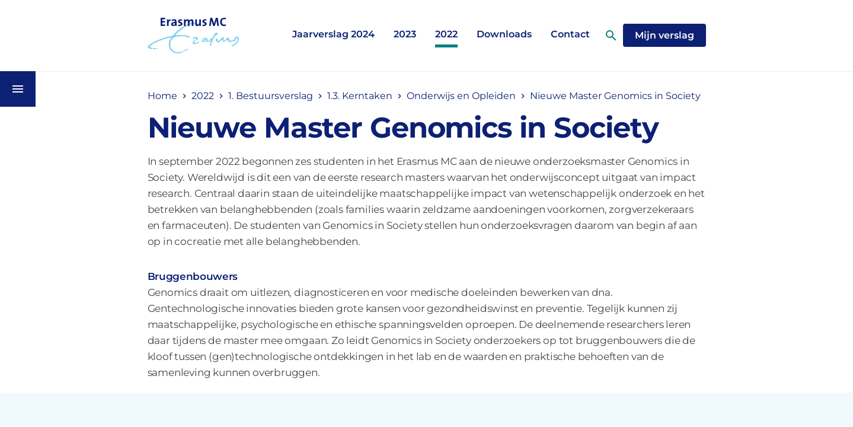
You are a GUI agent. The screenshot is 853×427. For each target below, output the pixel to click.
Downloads (504, 34)
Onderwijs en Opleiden (461, 95)
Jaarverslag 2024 (333, 34)
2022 (446, 34)
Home (162, 95)
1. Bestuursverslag (270, 95)
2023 (405, 34)
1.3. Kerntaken (359, 95)
